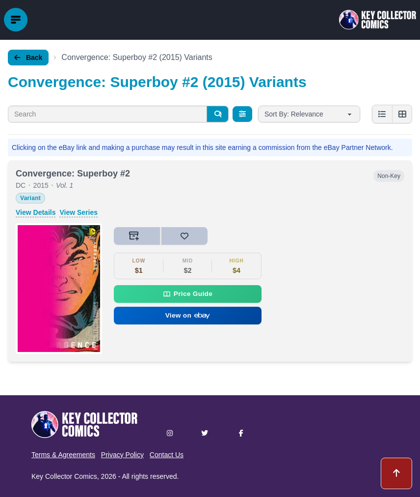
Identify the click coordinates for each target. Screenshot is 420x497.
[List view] (382, 114)
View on (187, 315)
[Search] (217, 114)
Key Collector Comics (64, 476)
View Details (35, 212)
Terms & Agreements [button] (63, 455)
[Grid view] (402, 114)
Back (28, 57)
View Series (78, 212)
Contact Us (167, 455)
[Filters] (242, 114)
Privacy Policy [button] (122, 455)
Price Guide (187, 294)
